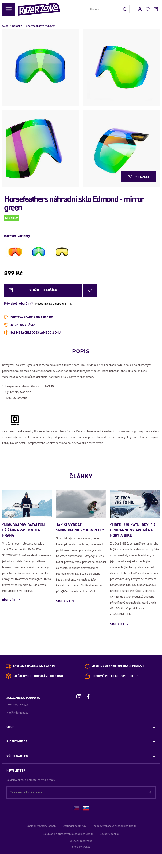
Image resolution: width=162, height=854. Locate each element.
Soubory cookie (109, 834)
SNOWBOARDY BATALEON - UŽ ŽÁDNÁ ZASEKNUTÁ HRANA (24, 530)
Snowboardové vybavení (41, 26)
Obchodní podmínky (74, 826)
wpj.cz (86, 847)
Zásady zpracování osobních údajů (115, 826)
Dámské (17, 26)
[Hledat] (125, 9)
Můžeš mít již (53, 304)
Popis (81, 351)
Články (80, 476)
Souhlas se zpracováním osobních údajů (68, 834)
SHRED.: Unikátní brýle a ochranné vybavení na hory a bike (133, 530)
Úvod (5, 26)
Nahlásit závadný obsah (41, 826)
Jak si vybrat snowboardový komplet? (80, 527)
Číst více (9, 600)
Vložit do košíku (33, 290)
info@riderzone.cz (17, 713)
